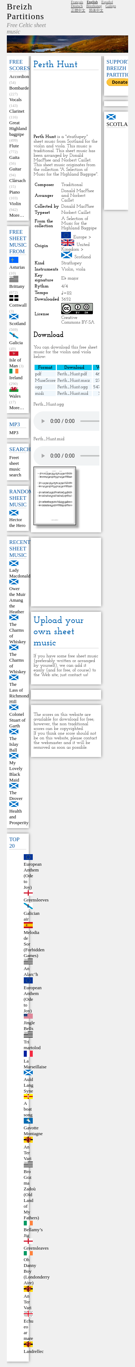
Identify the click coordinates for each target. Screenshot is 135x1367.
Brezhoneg (94, 6)
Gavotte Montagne (33, 1130)
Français (77, 2)
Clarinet (16, 111)
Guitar (15, 169)
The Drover (16, 795)
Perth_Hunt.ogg (72, 387)
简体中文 (96, 10)
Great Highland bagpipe (18, 128)
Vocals (15, 99)
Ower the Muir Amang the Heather (17, 600)
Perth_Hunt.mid (72, 393)
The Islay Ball (13, 744)
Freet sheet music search (15, 466)
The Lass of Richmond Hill (19, 693)
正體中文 (78, 10)
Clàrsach (17, 180)
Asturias (17, 267)
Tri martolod (32, 1044)
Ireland (16, 377)
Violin (15, 203)
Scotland (17, 323)
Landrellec (34, 1351)
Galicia (16, 342)
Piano (14, 192)
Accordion (19, 76)
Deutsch (77, 6)
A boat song (28, 1108)
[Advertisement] (65, 102)
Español (107, 2)
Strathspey (71, 263)
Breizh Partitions (25, 11)
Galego (110, 6)
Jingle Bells (29, 1025)
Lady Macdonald (19, 573)
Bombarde (19, 88)
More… (16, 215)
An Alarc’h (31, 971)
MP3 (13, 432)
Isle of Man (15, 362)
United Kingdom (75, 247)
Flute (14, 145)
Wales (15, 396)
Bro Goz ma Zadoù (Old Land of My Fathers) (31, 1194)
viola (80, 269)
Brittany (17, 286)
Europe (80, 237)
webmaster (51, 742)
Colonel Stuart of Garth (17, 719)
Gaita (14, 157)
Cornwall (18, 305)
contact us (77, 674)
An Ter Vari (28, 1152)
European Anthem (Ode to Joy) (33, 875)
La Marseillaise (35, 1063)
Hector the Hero (17, 522)
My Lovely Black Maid (16, 771)
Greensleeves (36, 900)
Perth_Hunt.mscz (73, 380)
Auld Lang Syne (28, 1085)
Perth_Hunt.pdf (72, 374)
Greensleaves (36, 1248)
